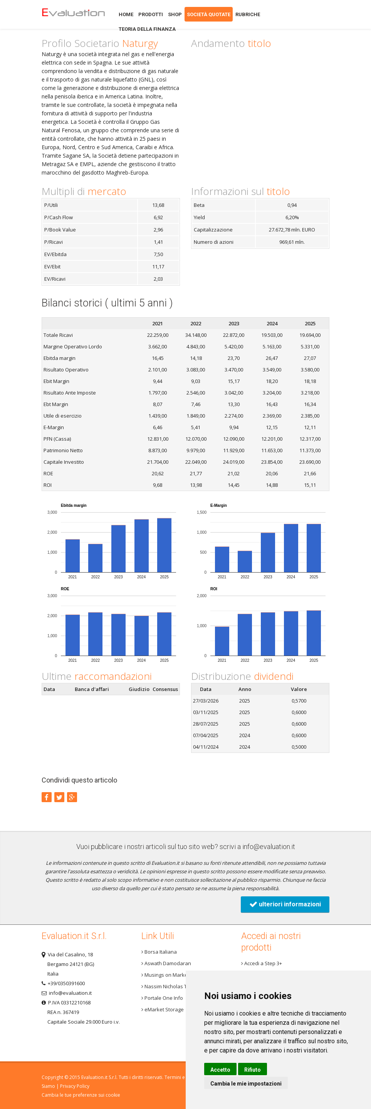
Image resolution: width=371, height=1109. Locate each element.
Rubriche (247, 14)
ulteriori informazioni (285, 904)
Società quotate (208, 14)
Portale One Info (162, 997)
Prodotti (150, 14)
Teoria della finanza (147, 29)
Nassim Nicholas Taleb (169, 986)
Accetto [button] (220, 1070)
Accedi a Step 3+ (261, 963)
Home (73, 14)
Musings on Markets (166, 974)
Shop (175, 14)
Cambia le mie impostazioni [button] (246, 1084)
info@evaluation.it (268, 847)
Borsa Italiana (159, 951)
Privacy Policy (74, 1086)
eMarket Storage (162, 1009)
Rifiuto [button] (252, 1070)
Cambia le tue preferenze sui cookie (81, 1095)
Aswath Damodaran (166, 963)
